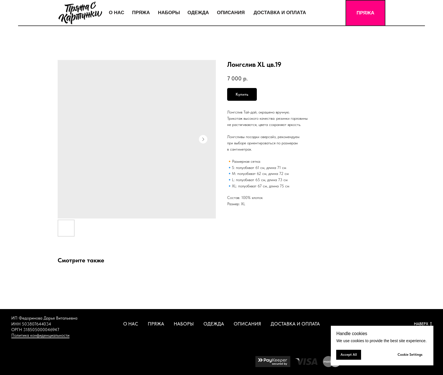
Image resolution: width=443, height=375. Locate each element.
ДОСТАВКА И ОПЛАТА (295, 324)
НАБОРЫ (184, 324)
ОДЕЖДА (213, 324)
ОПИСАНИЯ (247, 324)
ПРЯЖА (156, 324)
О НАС (130, 324)
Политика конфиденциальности (40, 335)
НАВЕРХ (423, 324)
